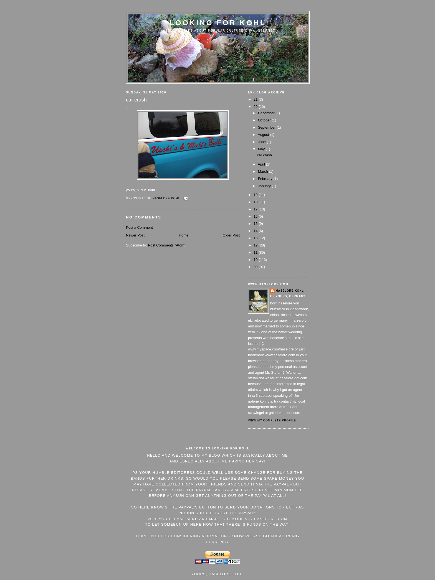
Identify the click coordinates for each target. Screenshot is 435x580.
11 (256, 252)
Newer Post (135, 235)
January (265, 186)
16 (256, 216)
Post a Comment (139, 227)
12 (256, 245)
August (264, 135)
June (262, 142)
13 (256, 238)
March (263, 171)
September (267, 127)
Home (184, 235)
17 (256, 209)
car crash (264, 155)
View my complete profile (272, 420)
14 (256, 231)
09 (256, 267)
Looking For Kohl (218, 23)
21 (256, 99)
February (266, 179)
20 (256, 107)
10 (256, 260)
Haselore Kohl (290, 290)
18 (256, 202)
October (265, 120)
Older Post (231, 235)
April (262, 164)
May (262, 149)
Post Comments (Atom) (167, 245)
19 (256, 195)
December (267, 113)
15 (256, 224)
